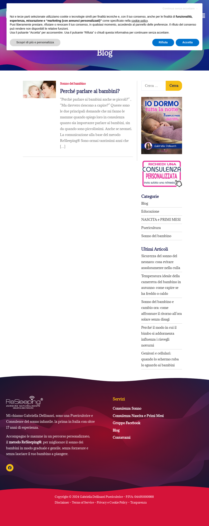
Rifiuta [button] (163, 42)
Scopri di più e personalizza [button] (35, 42)
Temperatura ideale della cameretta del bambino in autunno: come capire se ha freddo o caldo (161, 285)
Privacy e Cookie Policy (112, 502)
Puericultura (151, 227)
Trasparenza (138, 502)
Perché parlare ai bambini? (90, 91)
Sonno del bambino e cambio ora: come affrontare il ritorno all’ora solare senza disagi (161, 310)
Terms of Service (83, 502)
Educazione (150, 211)
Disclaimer (62, 502)
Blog (144, 203)
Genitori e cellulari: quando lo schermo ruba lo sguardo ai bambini (160, 359)
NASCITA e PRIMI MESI (161, 219)
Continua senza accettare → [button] (180, 8)
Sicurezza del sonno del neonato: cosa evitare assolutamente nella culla (160, 262)
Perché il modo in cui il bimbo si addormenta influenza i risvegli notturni (159, 336)
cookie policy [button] (139, 20)
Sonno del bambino (73, 83)
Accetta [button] (187, 42)
